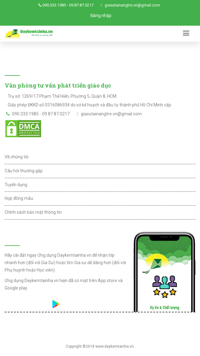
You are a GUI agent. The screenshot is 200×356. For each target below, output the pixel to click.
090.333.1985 (54, 5)
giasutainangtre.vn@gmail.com (132, 5)
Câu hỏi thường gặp (24, 170)
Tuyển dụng (16, 184)
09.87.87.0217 (81, 5)
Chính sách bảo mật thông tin (33, 212)
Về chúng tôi (16, 156)
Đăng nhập (100, 15)
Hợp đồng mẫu (19, 198)
